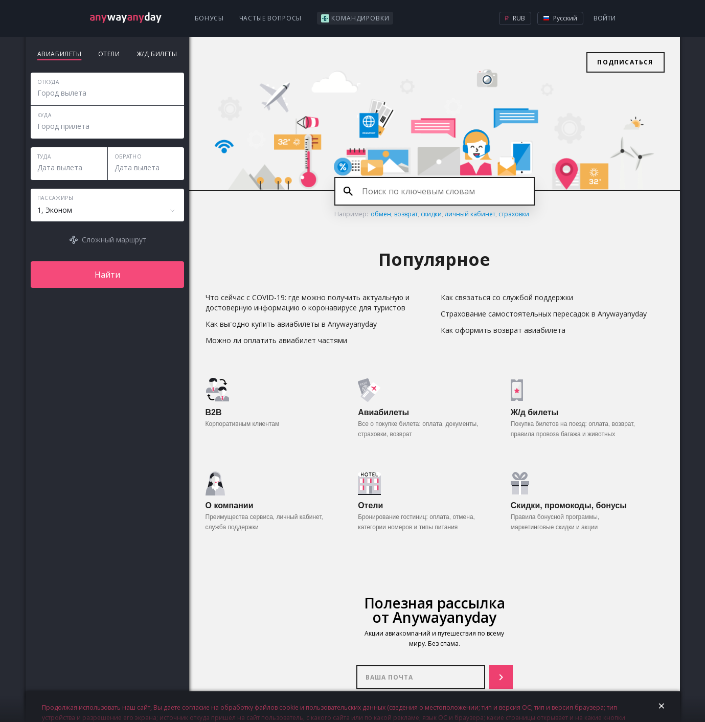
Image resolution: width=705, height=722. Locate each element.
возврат (406, 214)
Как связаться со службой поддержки (507, 297)
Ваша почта (420, 677)
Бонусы (209, 18)
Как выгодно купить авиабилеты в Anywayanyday (291, 324)
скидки (431, 214)
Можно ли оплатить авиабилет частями (276, 340)
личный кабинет (470, 214)
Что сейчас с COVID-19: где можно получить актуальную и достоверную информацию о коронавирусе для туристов (308, 302)
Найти (107, 274)
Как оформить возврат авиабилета (503, 330)
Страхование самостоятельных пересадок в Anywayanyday (544, 314)
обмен (381, 214)
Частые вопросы (270, 18)
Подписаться (625, 62)
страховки (513, 214)
